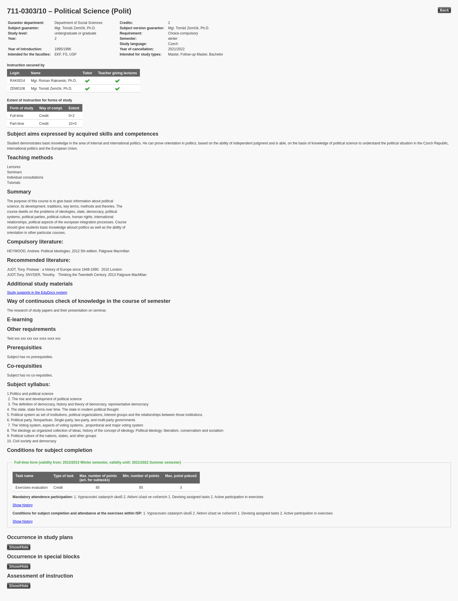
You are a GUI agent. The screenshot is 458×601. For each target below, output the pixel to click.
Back (444, 10)
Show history (23, 505)
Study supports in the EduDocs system (37, 293)
